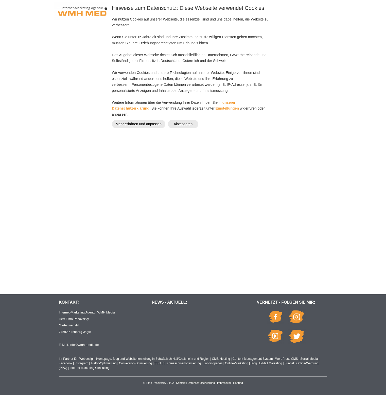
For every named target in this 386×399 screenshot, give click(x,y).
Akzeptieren (183, 124)
